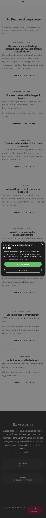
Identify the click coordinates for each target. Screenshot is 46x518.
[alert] (23, 259)
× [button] (42, 244)
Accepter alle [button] (23, 264)
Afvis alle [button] (23, 270)
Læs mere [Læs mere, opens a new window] (25, 259)
